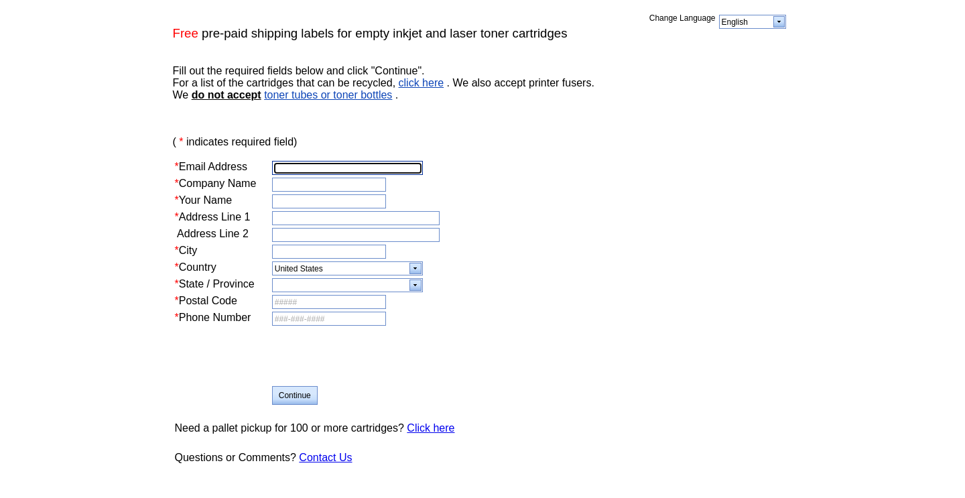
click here (421, 82)
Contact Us (325, 457)
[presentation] (374, 357)
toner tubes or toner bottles (328, 95)
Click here (430, 428)
